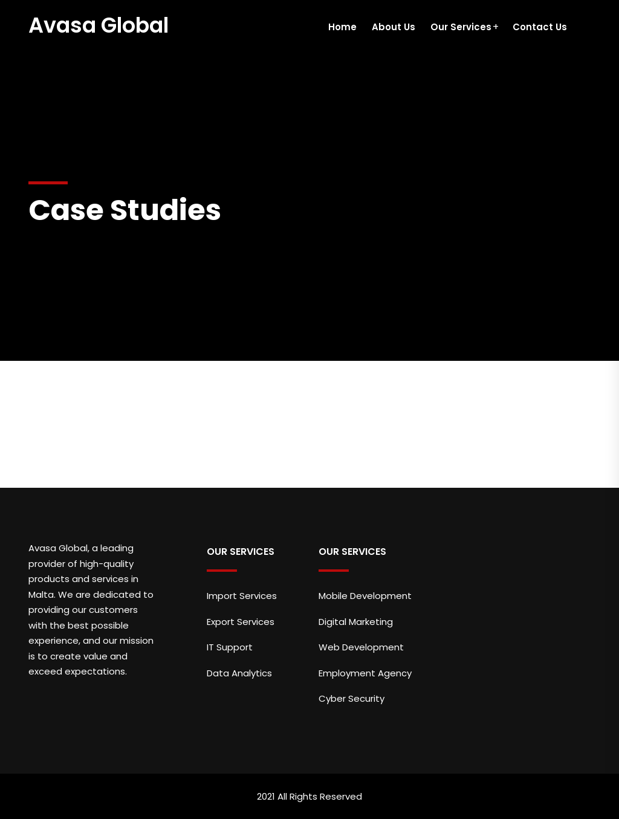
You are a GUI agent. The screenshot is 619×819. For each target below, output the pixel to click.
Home (342, 27)
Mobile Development (365, 595)
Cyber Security (351, 698)
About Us (393, 27)
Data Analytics (239, 673)
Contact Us (540, 27)
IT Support (230, 647)
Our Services (460, 27)
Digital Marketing (356, 621)
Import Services (242, 595)
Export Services (240, 621)
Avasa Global (98, 25)
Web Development (361, 647)
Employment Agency (365, 673)
